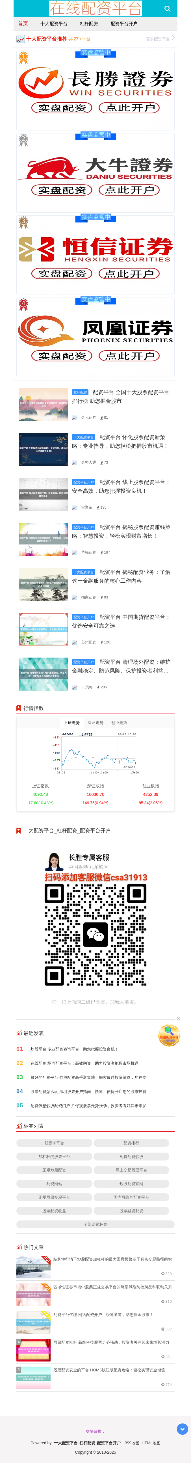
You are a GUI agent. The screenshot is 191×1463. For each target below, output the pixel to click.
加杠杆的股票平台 (54, 1156)
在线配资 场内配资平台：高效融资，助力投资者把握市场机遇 (84, 1063)
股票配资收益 (54, 1210)
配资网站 (54, 1183)
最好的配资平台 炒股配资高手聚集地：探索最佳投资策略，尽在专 (88, 1077)
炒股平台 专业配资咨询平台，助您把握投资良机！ (75, 1049)
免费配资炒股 (131, 1156)
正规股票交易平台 (54, 1197)
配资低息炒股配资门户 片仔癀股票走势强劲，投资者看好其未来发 (88, 1105)
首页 (23, 23)
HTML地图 (151, 1442)
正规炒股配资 (54, 1170)
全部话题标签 (95, 1224)
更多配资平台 (160, 38)
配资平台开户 (124, 23)
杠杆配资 (89, 23)
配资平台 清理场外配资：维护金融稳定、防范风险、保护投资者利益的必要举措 (121, 670)
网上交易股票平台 (131, 1170)
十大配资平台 (54, 23)
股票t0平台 (54, 1143)
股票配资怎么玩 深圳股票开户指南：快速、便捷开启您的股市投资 (88, 1091)
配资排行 (131, 1143)
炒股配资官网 (131, 1183)
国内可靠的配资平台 (131, 1197)
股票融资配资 (131, 1210)
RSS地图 (132, 1442)
